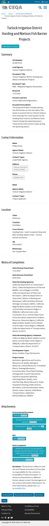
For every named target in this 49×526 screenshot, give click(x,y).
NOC (19, 439)
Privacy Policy (6, 510)
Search (10, 14)
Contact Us (37, 2)
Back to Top (6, 506)
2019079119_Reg (23, 460)
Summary (20, 415)
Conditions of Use (32, 506)
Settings (45, 2)
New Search (39, 495)
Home (3, 14)
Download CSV (7, 495)
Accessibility (29, 510)
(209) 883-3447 (18, 177)
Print (4, 501)
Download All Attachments (24, 495)
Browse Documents (32, 513)
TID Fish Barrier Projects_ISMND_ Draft (29, 427)
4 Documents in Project (10, 46)
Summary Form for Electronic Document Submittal (29, 421)
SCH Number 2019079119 (24, 14)
